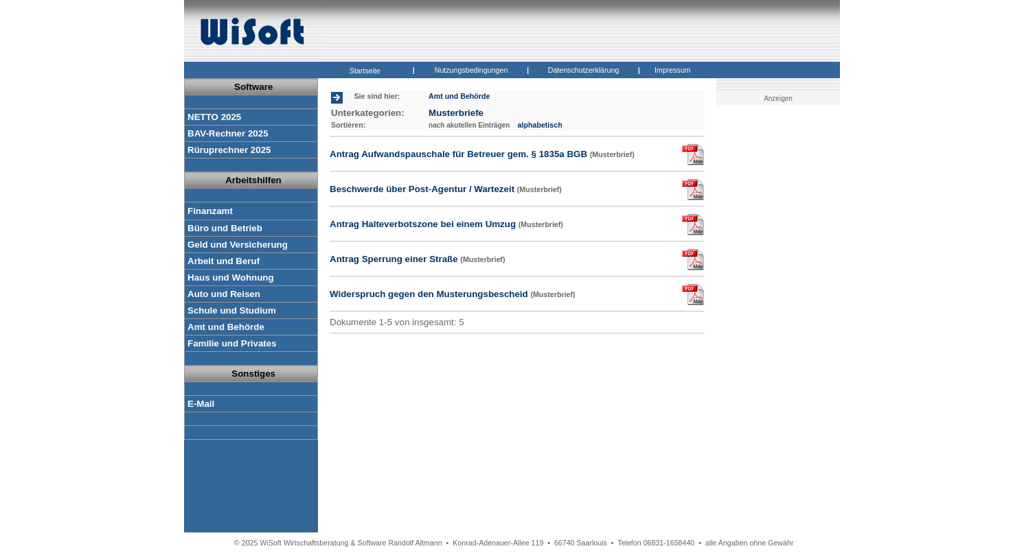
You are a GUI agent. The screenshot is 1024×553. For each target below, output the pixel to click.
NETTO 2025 (214, 117)
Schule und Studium (231, 310)
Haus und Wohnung (230, 277)
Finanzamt (210, 211)
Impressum (673, 70)
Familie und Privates (232, 343)
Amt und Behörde (225, 327)
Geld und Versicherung (237, 244)
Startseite (365, 71)
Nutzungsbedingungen (471, 70)
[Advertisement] (781, 326)
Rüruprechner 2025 (229, 150)
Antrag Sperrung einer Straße (417, 259)
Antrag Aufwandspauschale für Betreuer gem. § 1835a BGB (482, 154)
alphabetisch (540, 125)
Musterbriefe (456, 113)
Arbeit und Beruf (223, 261)
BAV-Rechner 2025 (228, 133)
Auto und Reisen (223, 294)
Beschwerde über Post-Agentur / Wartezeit (446, 189)
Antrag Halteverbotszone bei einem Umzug (446, 224)
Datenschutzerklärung (583, 70)
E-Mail (200, 404)
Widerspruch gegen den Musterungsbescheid (453, 294)
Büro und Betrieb (224, 228)
